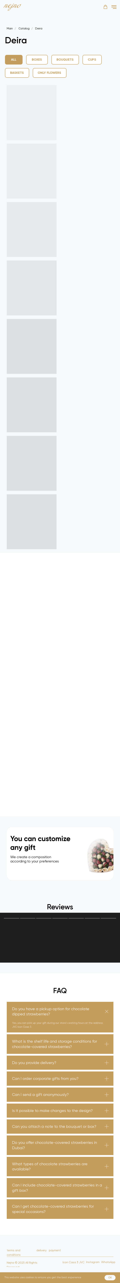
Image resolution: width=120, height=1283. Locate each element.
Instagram (93, 1262)
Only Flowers (49, 73)
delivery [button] (41, 1250)
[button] (105, 7)
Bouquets (65, 59)
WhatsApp (108, 1262)
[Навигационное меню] (113, 7)
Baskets (17, 73)
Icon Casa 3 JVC (73, 1262)
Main (10, 28)
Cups (92, 59)
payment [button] (55, 1250)
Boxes (37, 59)
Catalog (24, 28)
